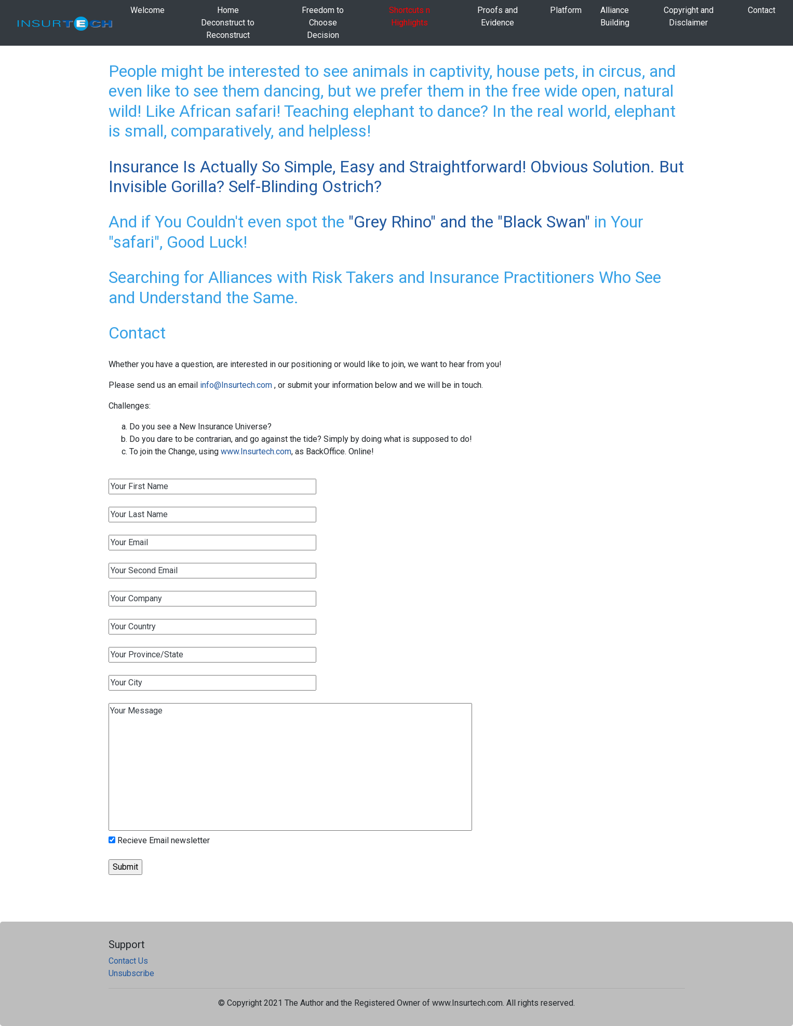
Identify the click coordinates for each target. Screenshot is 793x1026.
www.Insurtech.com (256, 451)
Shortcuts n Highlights (409, 16)
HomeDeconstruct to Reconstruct (227, 22)
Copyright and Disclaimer (689, 16)
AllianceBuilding (614, 16)
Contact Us (128, 961)
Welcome (147, 10)
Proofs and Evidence (497, 16)
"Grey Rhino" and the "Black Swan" (469, 222)
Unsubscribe (131, 973)
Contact (761, 10)
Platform (566, 10)
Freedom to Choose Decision (323, 22)
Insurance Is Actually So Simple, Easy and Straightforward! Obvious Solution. (384, 167)
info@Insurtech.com (237, 385)
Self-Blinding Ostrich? (305, 186)
